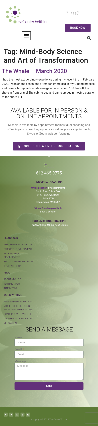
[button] (26, 35)
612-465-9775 (49, 173)
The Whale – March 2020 (34, 71)
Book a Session (48, 211)
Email (19, 349)
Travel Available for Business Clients (49, 225)
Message (20, 361)
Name (18, 337)
